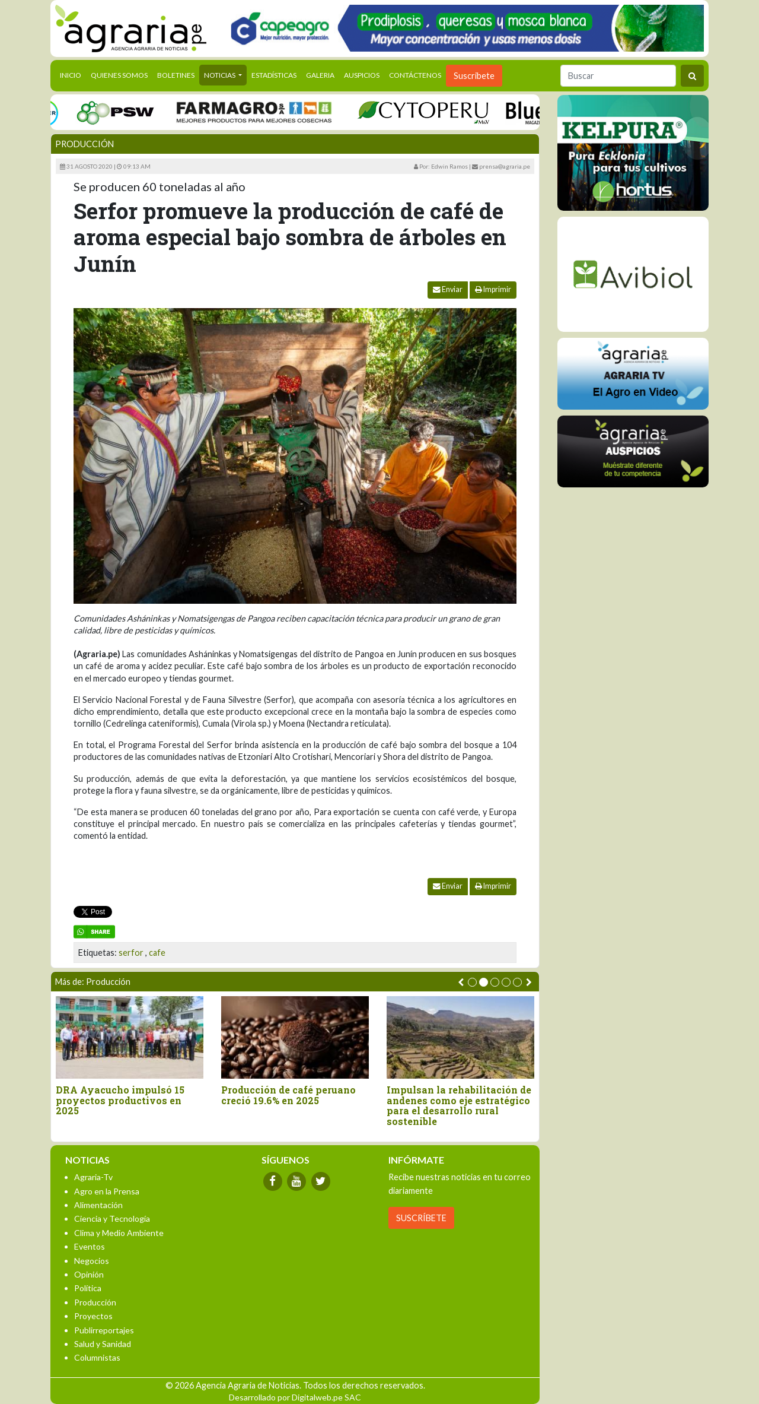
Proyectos (93, 1316)
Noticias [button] (220, 75)
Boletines (175, 75)
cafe (157, 952)
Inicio (73, 74)
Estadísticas (273, 75)
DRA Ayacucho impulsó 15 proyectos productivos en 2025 (121, 1100)
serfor (131, 952)
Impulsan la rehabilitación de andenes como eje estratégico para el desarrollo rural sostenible (460, 1105)
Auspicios (362, 75)
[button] (472, 982)
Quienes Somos (119, 75)
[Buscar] (618, 76)
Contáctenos (415, 75)
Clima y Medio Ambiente (119, 1233)
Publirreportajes (104, 1330)
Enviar (448, 289)
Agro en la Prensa (106, 1191)
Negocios (91, 1261)
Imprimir (493, 289)
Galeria (320, 75)
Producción (84, 144)
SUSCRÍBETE (421, 1218)
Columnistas (97, 1357)
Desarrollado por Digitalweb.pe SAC (295, 1397)
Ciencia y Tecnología (112, 1218)
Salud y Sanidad (102, 1344)
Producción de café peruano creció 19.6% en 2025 (289, 1095)
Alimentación (98, 1205)
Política (87, 1288)
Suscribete (474, 76)
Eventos (89, 1246)
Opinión (89, 1274)
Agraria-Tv (93, 1177)
